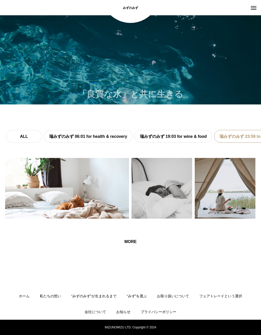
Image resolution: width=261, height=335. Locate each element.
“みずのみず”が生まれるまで (93, 296)
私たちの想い (50, 296)
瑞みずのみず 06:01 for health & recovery (88, 136)
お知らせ (123, 312)
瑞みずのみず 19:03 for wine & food (173, 136)
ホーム (24, 296)
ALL (24, 136)
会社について (95, 312)
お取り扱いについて (173, 296)
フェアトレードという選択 (220, 296)
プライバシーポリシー (158, 312)
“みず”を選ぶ (137, 296)
